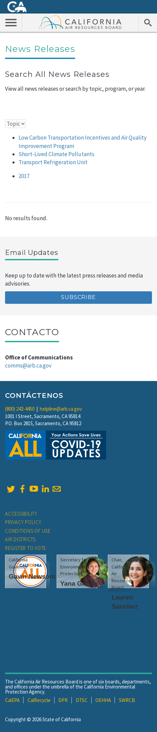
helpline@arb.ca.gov (61, 409)
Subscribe (78, 297)
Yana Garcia (78, 583)
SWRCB (127, 700)
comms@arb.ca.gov (28, 365)
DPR (63, 700)
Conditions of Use (28, 531)
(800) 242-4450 (19, 409)
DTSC (82, 700)
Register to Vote (25, 548)
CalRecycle (39, 700)
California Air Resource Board (80, 21)
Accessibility (21, 513)
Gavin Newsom (32, 576)
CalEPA (12, 700)
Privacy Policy (23, 522)
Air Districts (20, 539)
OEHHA (103, 700)
